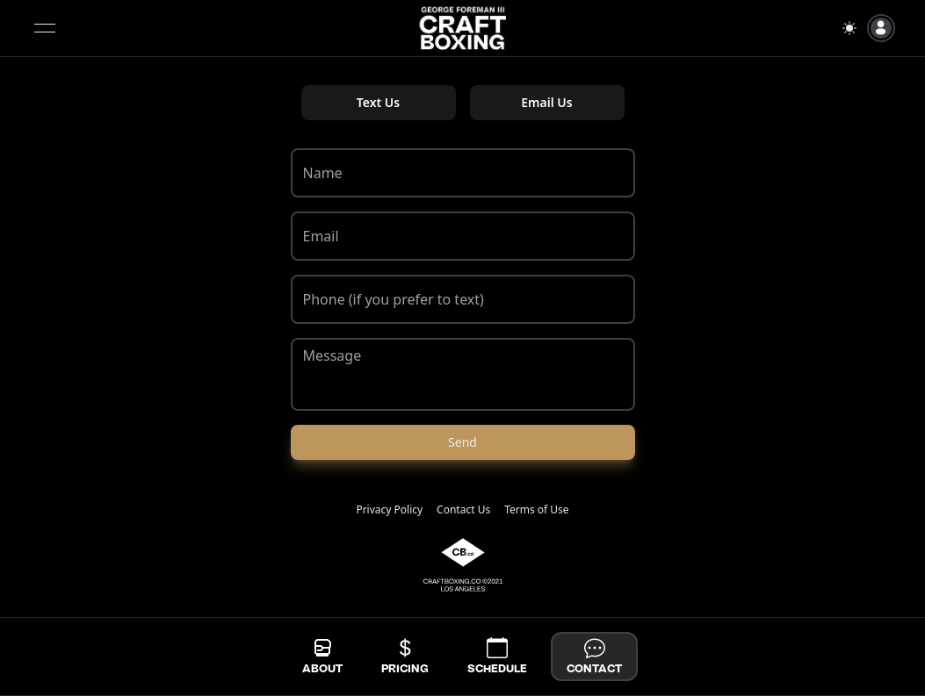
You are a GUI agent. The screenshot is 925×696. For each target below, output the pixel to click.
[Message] (463, 374)
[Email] (463, 236)
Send (462, 442)
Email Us (546, 102)
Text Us (378, 102)
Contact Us (463, 510)
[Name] (463, 173)
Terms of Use (536, 510)
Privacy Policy (389, 510)
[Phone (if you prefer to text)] (463, 299)
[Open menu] (44, 28)
